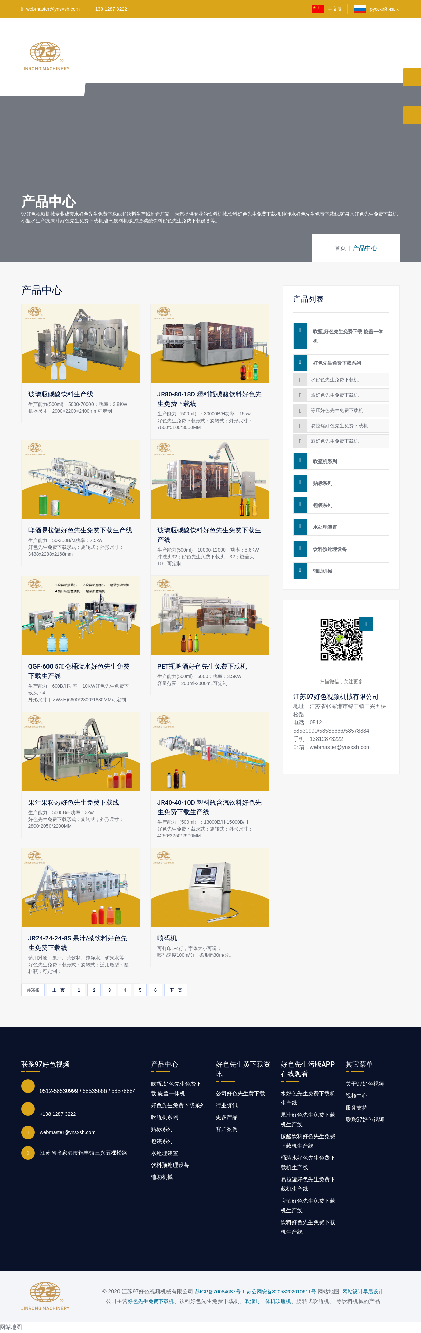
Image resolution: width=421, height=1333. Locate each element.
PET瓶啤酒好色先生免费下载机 (204, 666)
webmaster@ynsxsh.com (50, 9)
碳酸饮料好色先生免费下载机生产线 (308, 1142)
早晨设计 (382, 1293)
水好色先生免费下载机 (335, 373)
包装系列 (320, 491)
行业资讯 (227, 1106)
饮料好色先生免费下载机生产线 (308, 1228)
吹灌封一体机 (258, 1302)
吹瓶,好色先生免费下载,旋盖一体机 (345, 334)
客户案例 (303, 37)
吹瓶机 (288, 1302)
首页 (141, 37)
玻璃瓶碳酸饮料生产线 (62, 394)
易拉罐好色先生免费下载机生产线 (308, 1185)
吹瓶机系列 (323, 453)
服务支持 (356, 1109)
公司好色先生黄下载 (240, 1094)
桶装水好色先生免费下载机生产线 (308, 1163)
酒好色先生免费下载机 (335, 435)
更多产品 (227, 1118)
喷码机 (167, 938)
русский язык (377, 9)
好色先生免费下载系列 (335, 358)
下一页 (190, 991)
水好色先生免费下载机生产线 (308, 1099)
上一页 (64, 991)
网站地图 (11, 1328)
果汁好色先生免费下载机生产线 (308, 1120)
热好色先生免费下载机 (335, 389)
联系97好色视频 (346, 75)
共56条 (35, 991)
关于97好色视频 (342, 37)
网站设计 (354, 1293)
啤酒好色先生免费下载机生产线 (308, 1206)
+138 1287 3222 (60, 1115)
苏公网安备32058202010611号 (279, 1293)
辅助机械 (320, 547)
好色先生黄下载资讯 (293, 75)
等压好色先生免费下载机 (337, 404)
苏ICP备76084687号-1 (213, 1293)
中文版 (327, 9)
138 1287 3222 (111, 9)
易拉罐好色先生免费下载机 (339, 419)
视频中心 (272, 37)
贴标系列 (320, 472)
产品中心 (166, 37)
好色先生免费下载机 (146, 1302)
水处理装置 (323, 510)
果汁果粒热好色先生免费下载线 (76, 803)
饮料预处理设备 (327, 528)
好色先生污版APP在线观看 (219, 37)
